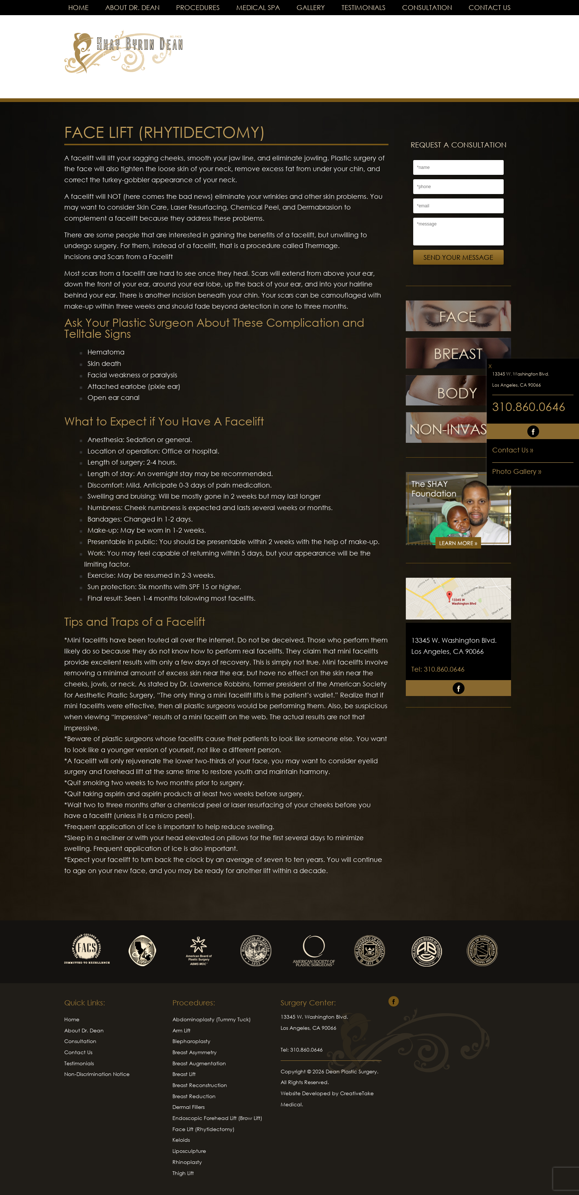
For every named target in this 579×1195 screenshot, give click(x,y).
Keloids (181, 1140)
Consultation (427, 7)
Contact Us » (512, 450)
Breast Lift (184, 1074)
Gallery (311, 7)
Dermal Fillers (188, 1107)
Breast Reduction (194, 1096)
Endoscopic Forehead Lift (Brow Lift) (217, 1118)
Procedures (198, 7)
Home (78, 7)
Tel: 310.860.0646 (438, 669)
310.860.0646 (528, 406)
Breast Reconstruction (199, 1085)
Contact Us (490, 7)
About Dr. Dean (132, 7)
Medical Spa (258, 7)
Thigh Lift (183, 1173)
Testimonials (364, 7)
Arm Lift (181, 1030)
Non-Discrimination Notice (97, 1074)
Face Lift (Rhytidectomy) (203, 1129)
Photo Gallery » (516, 471)
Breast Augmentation (199, 1063)
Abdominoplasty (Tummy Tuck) (211, 1019)
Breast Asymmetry (194, 1052)
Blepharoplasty (191, 1041)
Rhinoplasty (187, 1162)
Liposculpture (189, 1151)
